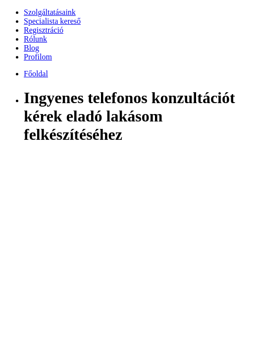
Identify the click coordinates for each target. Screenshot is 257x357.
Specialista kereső (52, 21)
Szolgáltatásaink (50, 12)
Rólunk (35, 39)
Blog (31, 48)
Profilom (38, 57)
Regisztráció (43, 30)
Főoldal (36, 73)
